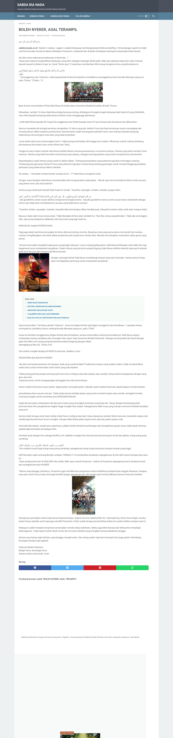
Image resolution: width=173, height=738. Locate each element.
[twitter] (52, 640)
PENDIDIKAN (142, 260)
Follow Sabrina (84, 12)
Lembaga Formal (38, 12)
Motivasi (146, 251)
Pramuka (124, 265)
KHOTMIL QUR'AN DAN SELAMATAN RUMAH (44, 347)
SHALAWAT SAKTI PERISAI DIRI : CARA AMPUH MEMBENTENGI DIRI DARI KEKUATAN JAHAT (135, 134)
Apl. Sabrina (139, 229)
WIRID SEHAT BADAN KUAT (38, 343)
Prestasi (136, 265)
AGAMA (124, 229)
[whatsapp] (98, 640)
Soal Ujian (147, 274)
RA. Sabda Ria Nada (128, 269)
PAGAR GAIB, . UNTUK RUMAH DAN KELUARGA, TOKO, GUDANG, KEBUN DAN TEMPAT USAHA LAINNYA (136, 151)
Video (123, 285)
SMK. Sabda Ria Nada (129, 274)
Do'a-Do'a (124, 238)
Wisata (133, 285)
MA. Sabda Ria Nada (142, 247)
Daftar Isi (75, 729)
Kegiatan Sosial (142, 243)
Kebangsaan (125, 243)
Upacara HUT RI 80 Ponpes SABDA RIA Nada (136, 279)
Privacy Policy (86, 729)
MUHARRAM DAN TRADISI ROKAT (135, 119)
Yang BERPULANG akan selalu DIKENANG (43, 354)
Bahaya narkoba (127, 234)
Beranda (22, 12)
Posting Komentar (58, 33)
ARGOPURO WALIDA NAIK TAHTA (40, 350)
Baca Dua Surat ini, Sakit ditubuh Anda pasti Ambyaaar (48, 358)
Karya (137, 238)
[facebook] (30, 640)
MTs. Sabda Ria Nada (129, 256)
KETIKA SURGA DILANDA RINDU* (134, 194)
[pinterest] (75, 640)
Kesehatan (124, 247)
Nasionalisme (125, 260)
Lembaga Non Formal (61, 12)
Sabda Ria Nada (32, 2)
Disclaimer (97, 729)
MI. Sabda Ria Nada (128, 251)
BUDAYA (143, 234)
